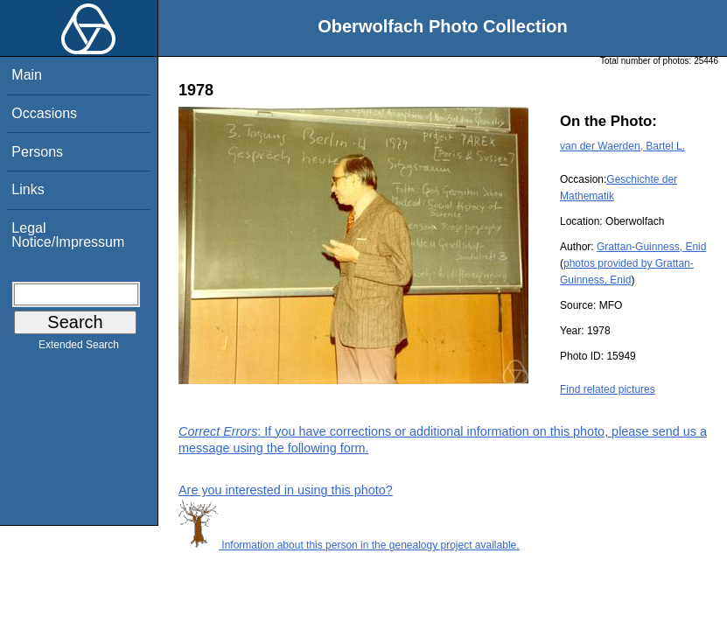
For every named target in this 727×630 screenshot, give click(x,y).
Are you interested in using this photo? (285, 490)
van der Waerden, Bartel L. (622, 146)
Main (26, 74)
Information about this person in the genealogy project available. (349, 545)
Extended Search (78, 348)
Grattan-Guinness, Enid (651, 247)
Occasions (44, 113)
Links (27, 189)
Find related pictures (607, 389)
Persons (37, 151)
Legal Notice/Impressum (67, 234)
